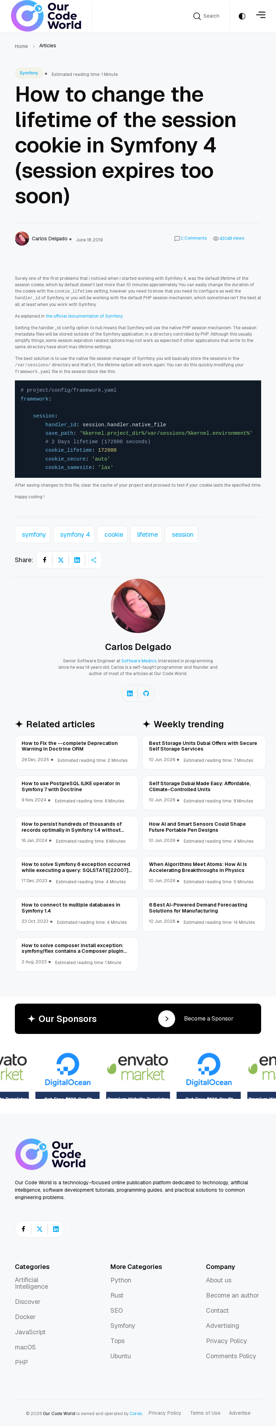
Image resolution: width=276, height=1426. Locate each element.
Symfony (29, 73)
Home (21, 46)
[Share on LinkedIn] (77, 558)
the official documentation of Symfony (84, 315)
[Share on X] (61, 558)
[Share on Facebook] (44, 558)
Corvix (136, 1412)
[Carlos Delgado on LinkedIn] (130, 692)
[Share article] (93, 558)
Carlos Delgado (138, 645)
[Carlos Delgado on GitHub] (146, 692)
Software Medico (138, 659)
